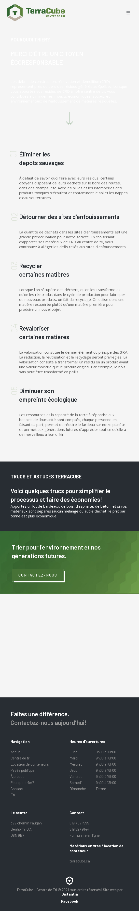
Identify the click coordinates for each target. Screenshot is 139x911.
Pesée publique (23, 770)
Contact (17, 788)
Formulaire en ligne (85, 835)
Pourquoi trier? (22, 782)
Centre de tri (20, 758)
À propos (18, 776)
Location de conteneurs (30, 764)
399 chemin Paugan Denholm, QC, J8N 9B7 (26, 829)
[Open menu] (128, 12)
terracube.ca (80, 861)
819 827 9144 (79, 829)
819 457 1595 (79, 823)
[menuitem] (40, 795)
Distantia (69, 894)
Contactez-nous (37, 575)
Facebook (69, 901)
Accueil (16, 752)
